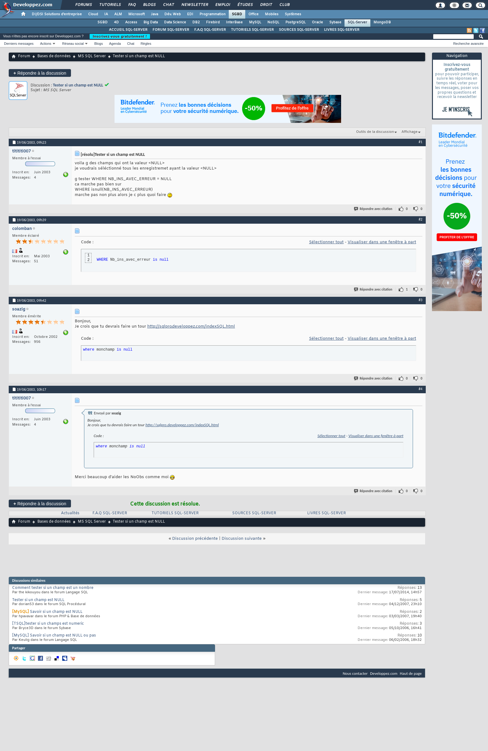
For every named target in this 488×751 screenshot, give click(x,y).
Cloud (93, 14)
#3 (420, 300)
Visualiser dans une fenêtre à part (382, 242)
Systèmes (293, 14)
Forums (83, 4)
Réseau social (73, 43)
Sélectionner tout (326, 242)
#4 (420, 389)
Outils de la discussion (375, 132)
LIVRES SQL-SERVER (341, 30)
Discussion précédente (195, 538)
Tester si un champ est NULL (78, 85)
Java (154, 14)
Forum (24, 56)
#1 (420, 142)
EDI (190, 14)
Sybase (335, 22)
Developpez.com (383, 673)
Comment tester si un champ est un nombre (52, 587)
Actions (45, 43)
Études (245, 4)
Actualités (70, 513)
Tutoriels (109, 4)
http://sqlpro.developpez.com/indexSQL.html (191, 326)
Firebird (213, 22)
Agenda (115, 43)
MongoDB (382, 22)
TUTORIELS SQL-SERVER (252, 30)
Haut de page (411, 673)
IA (106, 14)
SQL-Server (357, 22)
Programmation (212, 14)
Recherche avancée (468, 43)
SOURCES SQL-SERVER (299, 30)
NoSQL (273, 22)
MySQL (255, 22)
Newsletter (194, 4)
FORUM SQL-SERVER (170, 30)
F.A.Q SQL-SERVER (210, 30)
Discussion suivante (242, 538)
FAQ (131, 4)
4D (116, 22)
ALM (118, 14)
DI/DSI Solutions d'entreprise (57, 14)
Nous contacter (355, 673)
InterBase (234, 22)
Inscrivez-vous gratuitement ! (120, 36)
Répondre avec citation (373, 209)
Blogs (149, 4)
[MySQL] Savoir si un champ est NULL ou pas (54, 635)
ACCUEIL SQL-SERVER (128, 30)
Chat (168, 4)
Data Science (175, 22)
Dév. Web (172, 14)
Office (253, 14)
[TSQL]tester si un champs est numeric (48, 623)
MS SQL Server (92, 56)
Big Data (150, 22)
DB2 (196, 22)
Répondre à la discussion (39, 73)
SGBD (237, 14)
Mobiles (272, 14)
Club (284, 4)
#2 (420, 219)
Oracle (317, 22)
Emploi (222, 4)
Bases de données (54, 56)
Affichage (409, 132)
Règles (146, 43)
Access (131, 22)
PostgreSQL (295, 22)
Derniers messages (19, 43)
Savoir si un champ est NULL (56, 611)
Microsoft (136, 14)
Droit (265, 4)
